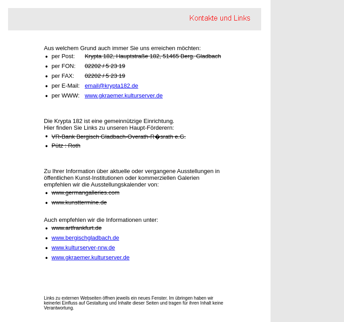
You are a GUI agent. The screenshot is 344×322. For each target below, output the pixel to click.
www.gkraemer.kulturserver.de (124, 95)
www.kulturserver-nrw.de (83, 247)
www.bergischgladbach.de (85, 237)
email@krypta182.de (111, 85)
